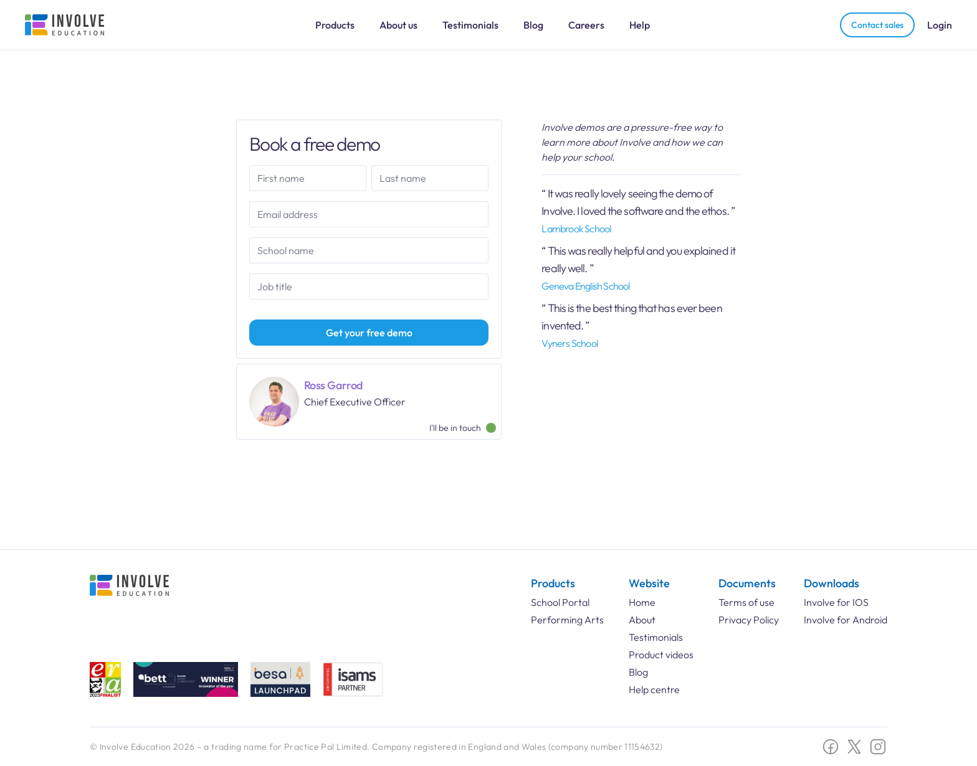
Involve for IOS (836, 602)
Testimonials (470, 25)
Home (642, 602)
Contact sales (877, 25)
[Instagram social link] (878, 746)
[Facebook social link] (830, 746)
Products (335, 25)
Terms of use (746, 602)
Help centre (654, 689)
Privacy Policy (748, 619)
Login (939, 25)
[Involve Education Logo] (65, 24)
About (642, 619)
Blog (533, 25)
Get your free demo (369, 332)
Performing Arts (567, 619)
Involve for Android (845, 619)
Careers (586, 25)
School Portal (560, 602)
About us (398, 25)
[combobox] (369, 250)
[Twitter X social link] (854, 746)
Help (639, 25)
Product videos (661, 654)
